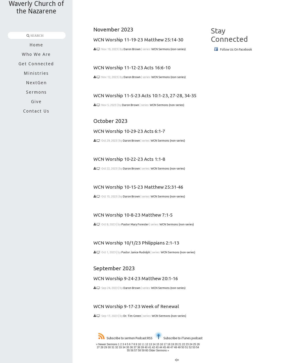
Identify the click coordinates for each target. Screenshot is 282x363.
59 (143, 350)
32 (116, 347)
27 (98, 347)
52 (190, 347)
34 (123, 347)
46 (168, 347)
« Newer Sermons (106, 344)
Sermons (36, 92)
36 (131, 347)
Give (36, 101)
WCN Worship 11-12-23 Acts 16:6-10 (132, 67)
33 (120, 347)
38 (138, 347)
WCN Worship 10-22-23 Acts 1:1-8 (129, 159)
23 (187, 344)
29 (105, 347)
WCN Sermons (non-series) (168, 49)
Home (36, 44)
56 (132, 350)
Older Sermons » (159, 350)
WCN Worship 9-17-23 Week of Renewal (136, 306)
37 (135, 347)
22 (183, 344)
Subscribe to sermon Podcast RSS (125, 338)
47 (171, 347)
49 (179, 347)
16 (161, 344)
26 (198, 344)
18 (168, 344)
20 (176, 344)
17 (165, 344)
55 (128, 350)
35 (127, 347)
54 (197, 347)
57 (135, 350)
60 (146, 350)
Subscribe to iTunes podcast (178, 338)
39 (142, 347)
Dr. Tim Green (132, 315)
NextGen (36, 82)
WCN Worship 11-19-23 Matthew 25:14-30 (138, 39)
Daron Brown (132, 49)
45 (164, 347)
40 (146, 347)
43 (157, 347)
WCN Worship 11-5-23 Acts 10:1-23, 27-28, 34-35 (145, 95)
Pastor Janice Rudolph (135, 252)
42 (153, 347)
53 (193, 347)
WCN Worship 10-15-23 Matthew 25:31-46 (138, 187)
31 (112, 347)
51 (186, 347)
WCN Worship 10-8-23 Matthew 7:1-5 (133, 214)
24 (190, 344)
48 (175, 347)
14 (154, 344)
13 (150, 344)
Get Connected (36, 63)
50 (182, 347)
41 (149, 347)
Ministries (36, 73)
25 (194, 344)
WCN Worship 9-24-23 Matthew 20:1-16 (135, 278)
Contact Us (36, 111)
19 (172, 344)
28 (101, 347)
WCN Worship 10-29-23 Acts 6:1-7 (129, 131)
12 (146, 344)
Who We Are (36, 54)
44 (160, 347)
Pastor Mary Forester (135, 224)
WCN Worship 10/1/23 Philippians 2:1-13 (136, 242)
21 (179, 344)
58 (139, 350)
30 (109, 347)
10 (139, 344)
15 (157, 344)
